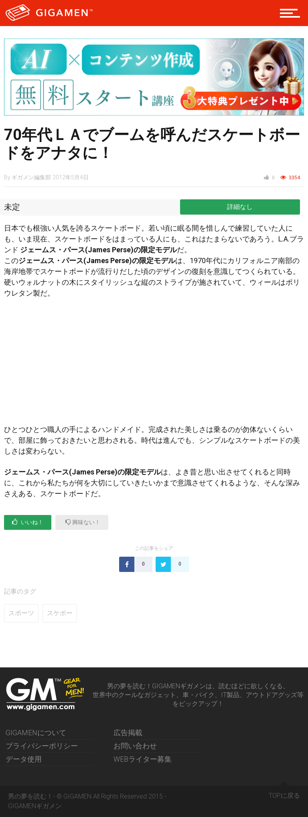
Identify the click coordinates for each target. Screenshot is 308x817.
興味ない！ (82, 522)
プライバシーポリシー (42, 746)
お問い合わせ (135, 746)
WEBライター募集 (142, 759)
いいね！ (27, 522)
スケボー (60, 613)
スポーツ (21, 613)
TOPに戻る (284, 792)
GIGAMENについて (36, 732)
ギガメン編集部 (31, 177)
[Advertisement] (154, 364)
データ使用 (24, 759)
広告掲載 (127, 732)
